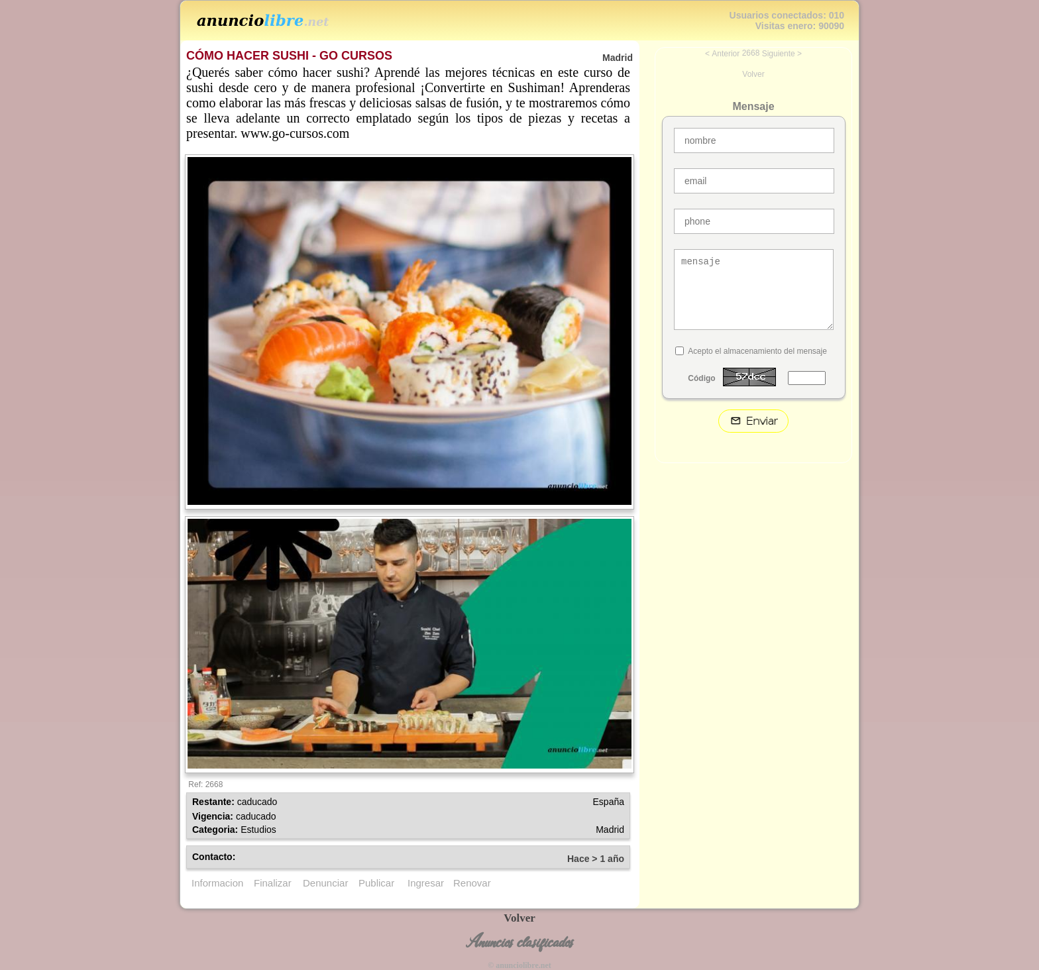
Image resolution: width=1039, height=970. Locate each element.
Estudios (258, 829)
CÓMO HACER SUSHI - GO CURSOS (289, 55)
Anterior (725, 53)
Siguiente (778, 53)
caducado (257, 801)
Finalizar (273, 883)
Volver (753, 74)
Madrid (610, 829)
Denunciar (325, 883)
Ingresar (426, 883)
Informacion (217, 883)
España (608, 801)
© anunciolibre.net (519, 965)
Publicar (376, 883)
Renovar (472, 883)
